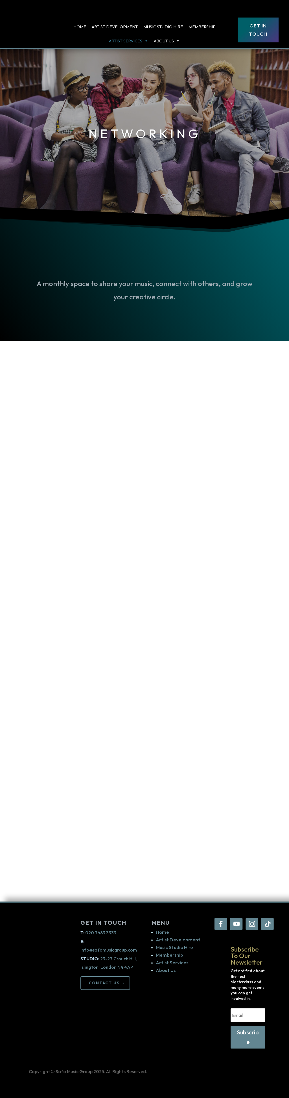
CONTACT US (105, 982)
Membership (202, 26)
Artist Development (115, 26)
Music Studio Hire (163, 26)
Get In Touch (258, 30)
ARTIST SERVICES (128, 41)
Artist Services (172, 962)
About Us (167, 41)
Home (79, 26)
